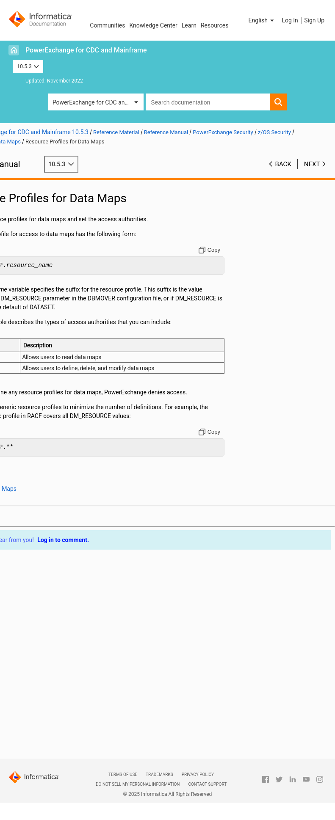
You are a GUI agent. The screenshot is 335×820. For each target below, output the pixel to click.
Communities (107, 25)
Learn (189, 25)
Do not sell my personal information (138, 784)
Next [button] (312, 164)
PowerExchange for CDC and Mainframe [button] (98, 102)
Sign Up (314, 20)
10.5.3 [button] (28, 66)
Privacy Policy (198, 774)
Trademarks (159, 774)
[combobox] (208, 102)
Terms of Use (122, 774)
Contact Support (207, 784)
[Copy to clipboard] (223, 250)
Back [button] (283, 164)
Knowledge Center (153, 25)
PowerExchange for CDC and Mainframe (86, 50)
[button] (262, 20)
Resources (215, 25)
